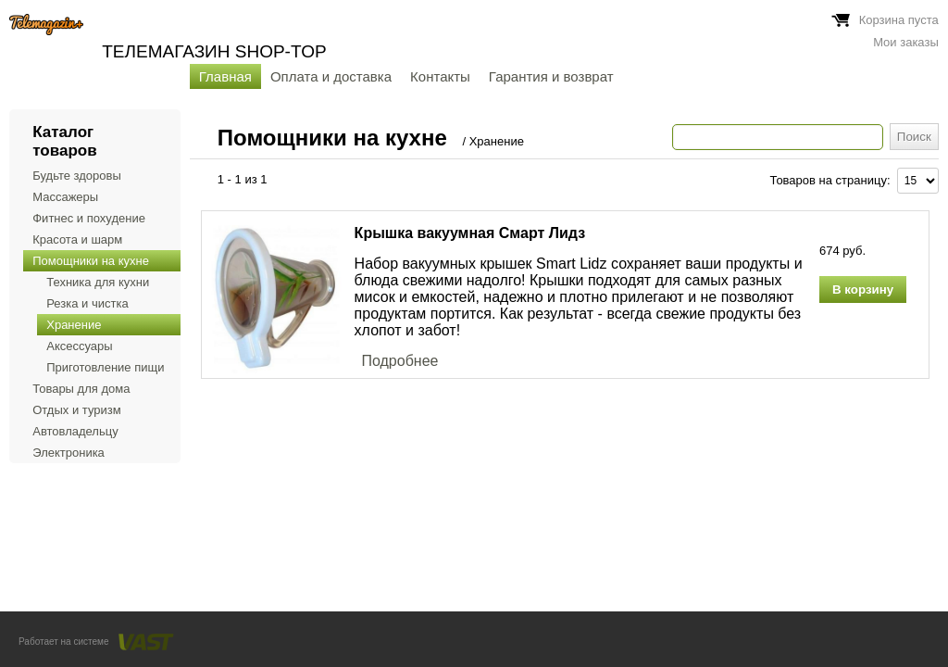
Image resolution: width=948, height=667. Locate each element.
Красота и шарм (77, 239)
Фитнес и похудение (88, 218)
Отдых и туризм (76, 410)
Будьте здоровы (76, 175)
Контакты (440, 76)
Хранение (73, 325)
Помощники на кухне (90, 261)
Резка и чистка (87, 303)
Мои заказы (906, 42)
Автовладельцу (75, 431)
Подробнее (399, 361)
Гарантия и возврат (551, 76)
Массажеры (65, 197)
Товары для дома (81, 389)
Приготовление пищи (105, 367)
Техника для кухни (97, 282)
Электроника (68, 452)
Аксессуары (79, 346)
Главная (225, 76)
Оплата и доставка (331, 76)
